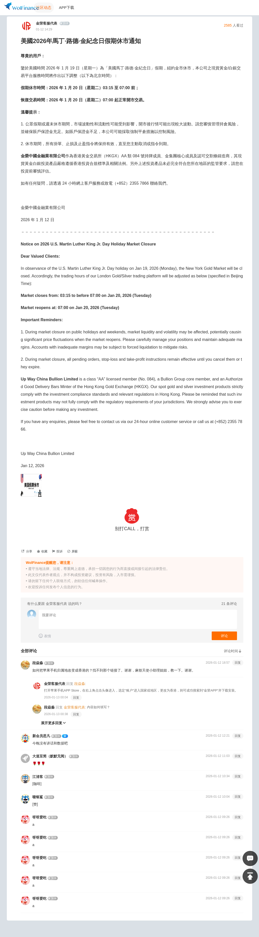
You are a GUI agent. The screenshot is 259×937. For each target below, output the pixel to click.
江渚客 (37, 777)
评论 (224, 636)
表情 (45, 636)
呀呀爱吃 (39, 817)
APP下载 (66, 7)
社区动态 (43, 7)
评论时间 (233, 651)
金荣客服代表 (47, 23)
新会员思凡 (41, 736)
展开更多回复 (53, 723)
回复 (238, 662)
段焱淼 (37, 663)
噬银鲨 (37, 797)
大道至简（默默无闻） (50, 756)
